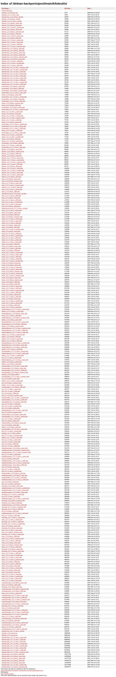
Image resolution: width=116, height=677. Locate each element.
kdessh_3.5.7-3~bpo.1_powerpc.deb (13, 46)
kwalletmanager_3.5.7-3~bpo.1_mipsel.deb (15, 463)
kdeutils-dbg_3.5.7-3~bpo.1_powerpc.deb (15, 652)
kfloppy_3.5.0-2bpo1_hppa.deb (12, 156)
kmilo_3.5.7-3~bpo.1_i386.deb (11, 257)
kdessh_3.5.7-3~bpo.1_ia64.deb (12, 65)
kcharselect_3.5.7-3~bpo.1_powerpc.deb (15, 109)
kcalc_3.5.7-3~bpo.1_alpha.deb (12, 303)
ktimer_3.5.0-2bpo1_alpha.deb (11, 122)
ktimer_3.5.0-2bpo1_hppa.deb (11, 113)
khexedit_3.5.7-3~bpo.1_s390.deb (13, 521)
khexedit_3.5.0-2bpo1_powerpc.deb (13, 500)
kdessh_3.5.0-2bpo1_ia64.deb (11, 38)
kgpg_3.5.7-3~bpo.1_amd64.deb (12, 576)
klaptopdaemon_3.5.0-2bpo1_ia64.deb (14, 402)
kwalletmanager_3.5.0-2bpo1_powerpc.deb (16, 450)
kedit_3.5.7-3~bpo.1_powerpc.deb (13, 229)
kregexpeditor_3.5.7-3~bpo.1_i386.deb (14, 370)
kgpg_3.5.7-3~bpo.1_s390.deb (11, 547)
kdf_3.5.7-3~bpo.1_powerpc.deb (12, 435)
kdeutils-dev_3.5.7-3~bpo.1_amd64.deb (14, 69)
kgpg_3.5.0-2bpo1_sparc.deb (11, 542)
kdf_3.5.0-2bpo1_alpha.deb (10, 467)
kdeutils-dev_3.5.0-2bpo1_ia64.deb (13, 48)
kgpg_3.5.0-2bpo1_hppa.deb (11, 566)
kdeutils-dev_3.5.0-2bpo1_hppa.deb (13, 59)
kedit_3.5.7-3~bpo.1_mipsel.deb (12, 219)
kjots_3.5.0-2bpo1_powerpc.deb (12, 181)
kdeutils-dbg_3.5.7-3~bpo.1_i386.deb (14, 639)
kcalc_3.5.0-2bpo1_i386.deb (11, 282)
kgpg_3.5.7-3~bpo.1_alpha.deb (12, 593)
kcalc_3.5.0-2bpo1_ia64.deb (11, 305)
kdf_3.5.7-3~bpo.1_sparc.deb (11, 439)
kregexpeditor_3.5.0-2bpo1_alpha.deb (14, 414)
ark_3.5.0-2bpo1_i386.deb (10, 393)
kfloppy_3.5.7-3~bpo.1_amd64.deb (13, 170)
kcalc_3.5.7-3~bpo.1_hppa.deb (12, 307)
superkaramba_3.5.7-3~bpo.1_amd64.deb (15, 612)
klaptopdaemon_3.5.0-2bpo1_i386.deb (14, 324)
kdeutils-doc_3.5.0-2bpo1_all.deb (12, 17)
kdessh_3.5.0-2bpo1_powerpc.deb (13, 31)
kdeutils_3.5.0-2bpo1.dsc (10, 13)
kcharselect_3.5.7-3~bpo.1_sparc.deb (14, 92)
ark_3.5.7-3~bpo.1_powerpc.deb (12, 395)
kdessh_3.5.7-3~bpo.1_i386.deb (12, 44)
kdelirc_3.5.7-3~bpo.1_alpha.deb (12, 381)
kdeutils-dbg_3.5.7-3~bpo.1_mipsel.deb (14, 643)
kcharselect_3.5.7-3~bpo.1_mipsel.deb (14, 97)
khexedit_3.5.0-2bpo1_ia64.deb (12, 587)
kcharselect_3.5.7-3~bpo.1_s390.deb (14, 128)
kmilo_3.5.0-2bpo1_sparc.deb (11, 246)
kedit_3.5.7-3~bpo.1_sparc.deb (12, 221)
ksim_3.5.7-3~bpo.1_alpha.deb (12, 578)
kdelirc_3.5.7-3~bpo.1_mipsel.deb (13, 311)
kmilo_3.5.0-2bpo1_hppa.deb (11, 263)
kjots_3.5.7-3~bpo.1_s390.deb (11, 200)
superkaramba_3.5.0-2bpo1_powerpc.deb (15, 589)
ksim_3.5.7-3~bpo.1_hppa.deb (11, 580)
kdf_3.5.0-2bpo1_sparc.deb (10, 420)
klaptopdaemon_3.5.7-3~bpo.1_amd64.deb (15, 343)
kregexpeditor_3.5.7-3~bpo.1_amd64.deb (15, 397)
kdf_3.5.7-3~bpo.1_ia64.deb (11, 515)
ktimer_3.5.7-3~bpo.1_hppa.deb (12, 135)
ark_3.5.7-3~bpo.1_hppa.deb (11, 442)
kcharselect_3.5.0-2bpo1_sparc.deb (13, 86)
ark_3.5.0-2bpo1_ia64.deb (10, 482)
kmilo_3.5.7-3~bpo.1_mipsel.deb (12, 252)
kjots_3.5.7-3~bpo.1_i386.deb (11, 195)
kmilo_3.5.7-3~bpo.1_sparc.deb (12, 254)
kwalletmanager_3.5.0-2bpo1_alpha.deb (15, 492)
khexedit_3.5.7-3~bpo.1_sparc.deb (13, 494)
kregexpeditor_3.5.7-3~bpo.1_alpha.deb (14, 416)
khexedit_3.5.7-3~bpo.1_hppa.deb (13, 534)
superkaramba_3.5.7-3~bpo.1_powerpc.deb (16, 599)
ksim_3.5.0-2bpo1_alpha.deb (11, 570)
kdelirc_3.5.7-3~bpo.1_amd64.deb (13, 355)
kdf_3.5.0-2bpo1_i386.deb (10, 444)
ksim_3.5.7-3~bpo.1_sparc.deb (12, 530)
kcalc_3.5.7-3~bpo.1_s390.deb (12, 288)
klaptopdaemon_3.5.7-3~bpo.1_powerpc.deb (16, 328)
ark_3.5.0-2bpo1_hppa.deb (10, 425)
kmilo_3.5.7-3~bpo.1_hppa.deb (12, 267)
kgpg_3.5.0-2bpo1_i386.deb (11, 561)
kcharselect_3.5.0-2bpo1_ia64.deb (13, 143)
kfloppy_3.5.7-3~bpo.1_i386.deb (12, 164)
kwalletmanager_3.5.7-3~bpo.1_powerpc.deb (16, 452)
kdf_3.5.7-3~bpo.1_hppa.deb (11, 484)
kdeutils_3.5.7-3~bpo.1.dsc (10, 15)
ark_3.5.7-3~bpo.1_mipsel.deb (11, 357)
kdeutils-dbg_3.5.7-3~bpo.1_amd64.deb (14, 646)
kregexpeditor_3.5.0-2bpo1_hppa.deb (14, 423)
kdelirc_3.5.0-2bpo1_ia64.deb (11, 427)
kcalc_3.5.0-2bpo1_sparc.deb (11, 277)
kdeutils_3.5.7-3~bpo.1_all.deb (11, 21)
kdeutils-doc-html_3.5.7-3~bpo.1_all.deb (15, 208)
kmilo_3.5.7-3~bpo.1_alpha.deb (12, 269)
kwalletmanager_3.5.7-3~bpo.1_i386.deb (15, 460)
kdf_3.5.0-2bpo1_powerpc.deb (11, 412)
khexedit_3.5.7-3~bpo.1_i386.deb (12, 509)
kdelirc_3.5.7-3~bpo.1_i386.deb (12, 341)
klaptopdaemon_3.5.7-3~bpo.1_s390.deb (15, 332)
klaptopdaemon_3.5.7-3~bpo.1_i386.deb (15, 330)
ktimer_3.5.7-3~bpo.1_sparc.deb (12, 111)
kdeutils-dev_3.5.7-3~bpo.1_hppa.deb (14, 76)
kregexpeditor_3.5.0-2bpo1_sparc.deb (14, 368)
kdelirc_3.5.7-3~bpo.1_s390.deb (12, 349)
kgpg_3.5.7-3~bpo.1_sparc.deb (12, 557)
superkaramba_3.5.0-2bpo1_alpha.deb (14, 618)
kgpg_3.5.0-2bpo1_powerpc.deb (12, 545)
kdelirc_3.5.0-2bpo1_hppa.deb (11, 364)
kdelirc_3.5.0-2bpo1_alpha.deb (12, 362)
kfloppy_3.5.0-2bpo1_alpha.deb (12, 166)
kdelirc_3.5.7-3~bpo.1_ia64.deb (12, 437)
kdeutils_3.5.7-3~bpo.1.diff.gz (11, 433)
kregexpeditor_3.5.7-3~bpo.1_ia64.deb (14, 477)
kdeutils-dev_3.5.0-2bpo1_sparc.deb (13, 52)
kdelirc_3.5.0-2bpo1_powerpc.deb (13, 326)
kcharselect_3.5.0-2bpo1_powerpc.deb (14, 90)
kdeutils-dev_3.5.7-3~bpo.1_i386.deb (14, 80)
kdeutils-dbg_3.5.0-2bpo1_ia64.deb (13, 660)
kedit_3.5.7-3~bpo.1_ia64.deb (11, 248)
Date (88, 8)
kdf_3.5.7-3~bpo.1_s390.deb (11, 469)
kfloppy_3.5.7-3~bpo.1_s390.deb (12, 168)
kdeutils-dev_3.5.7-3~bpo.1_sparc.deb (14, 78)
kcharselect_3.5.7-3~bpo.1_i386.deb (13, 101)
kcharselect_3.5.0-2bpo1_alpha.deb (13, 107)
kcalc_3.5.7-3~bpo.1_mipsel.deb (12, 273)
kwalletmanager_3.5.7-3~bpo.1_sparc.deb (15, 456)
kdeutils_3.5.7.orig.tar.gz (9, 635)
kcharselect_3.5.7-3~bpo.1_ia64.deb (13, 147)
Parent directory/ (7, 10)
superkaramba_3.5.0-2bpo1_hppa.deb (14, 601)
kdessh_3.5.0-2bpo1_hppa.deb (12, 25)
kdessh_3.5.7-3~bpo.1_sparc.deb (12, 36)
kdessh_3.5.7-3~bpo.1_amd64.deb (13, 63)
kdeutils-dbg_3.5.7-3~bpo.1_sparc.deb (14, 637)
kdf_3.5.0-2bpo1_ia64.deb (10, 511)
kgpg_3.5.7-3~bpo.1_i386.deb (11, 564)
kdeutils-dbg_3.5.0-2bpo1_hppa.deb (13, 662)
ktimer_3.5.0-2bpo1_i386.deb (11, 105)
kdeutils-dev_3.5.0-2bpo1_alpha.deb (13, 55)
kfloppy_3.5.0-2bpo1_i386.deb (11, 153)
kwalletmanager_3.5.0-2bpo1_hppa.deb (14, 475)
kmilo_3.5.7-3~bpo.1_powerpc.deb (13, 275)
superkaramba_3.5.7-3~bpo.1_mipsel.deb (15, 604)
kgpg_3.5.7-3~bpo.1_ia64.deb (11, 627)
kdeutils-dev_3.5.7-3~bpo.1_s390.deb (14, 84)
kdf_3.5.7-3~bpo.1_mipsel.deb (11, 431)
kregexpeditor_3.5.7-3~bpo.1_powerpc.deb (15, 376)
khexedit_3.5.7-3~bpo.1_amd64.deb (13, 524)
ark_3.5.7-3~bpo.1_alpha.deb (11, 418)
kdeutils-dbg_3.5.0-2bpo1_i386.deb (13, 654)
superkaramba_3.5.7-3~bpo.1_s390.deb (15, 610)
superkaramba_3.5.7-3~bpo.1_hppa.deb (15, 614)
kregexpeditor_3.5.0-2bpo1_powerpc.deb (15, 372)
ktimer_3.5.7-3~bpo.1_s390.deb (12, 130)
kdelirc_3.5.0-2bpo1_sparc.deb (12, 320)
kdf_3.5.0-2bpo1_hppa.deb (10, 458)
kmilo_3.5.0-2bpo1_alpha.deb (11, 265)
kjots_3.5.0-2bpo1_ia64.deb (11, 227)
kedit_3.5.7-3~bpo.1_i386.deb (11, 223)
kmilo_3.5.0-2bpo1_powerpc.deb (12, 271)
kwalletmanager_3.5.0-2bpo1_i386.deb (14, 465)
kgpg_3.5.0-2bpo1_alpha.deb (11, 585)
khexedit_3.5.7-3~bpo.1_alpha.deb (13, 551)
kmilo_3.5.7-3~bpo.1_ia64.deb (11, 296)
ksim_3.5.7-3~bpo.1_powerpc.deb (13, 538)
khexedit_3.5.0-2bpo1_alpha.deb (12, 549)
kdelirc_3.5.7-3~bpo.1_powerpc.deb (13, 334)
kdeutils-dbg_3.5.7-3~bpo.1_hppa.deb (14, 648)
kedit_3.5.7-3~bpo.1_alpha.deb (12, 240)
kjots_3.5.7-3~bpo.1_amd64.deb (12, 202)
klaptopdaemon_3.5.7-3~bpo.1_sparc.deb (15, 322)
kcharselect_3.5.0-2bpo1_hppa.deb (13, 99)
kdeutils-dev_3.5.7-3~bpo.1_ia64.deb (14, 71)
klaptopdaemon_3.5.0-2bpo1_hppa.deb (14, 345)
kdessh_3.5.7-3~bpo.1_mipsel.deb (13, 27)
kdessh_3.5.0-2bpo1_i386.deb (11, 34)
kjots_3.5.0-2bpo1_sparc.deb (11, 179)
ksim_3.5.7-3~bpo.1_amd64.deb (12, 555)
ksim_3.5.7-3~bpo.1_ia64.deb (11, 616)
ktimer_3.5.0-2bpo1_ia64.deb (11, 139)
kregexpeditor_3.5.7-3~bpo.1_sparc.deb (14, 366)
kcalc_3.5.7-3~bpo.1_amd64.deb (12, 301)
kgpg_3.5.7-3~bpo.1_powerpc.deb (13, 559)
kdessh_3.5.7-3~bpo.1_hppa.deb (12, 42)
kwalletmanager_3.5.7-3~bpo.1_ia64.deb (15, 513)
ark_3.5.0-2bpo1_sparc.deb (10, 378)
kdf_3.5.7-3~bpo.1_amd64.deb (11, 471)
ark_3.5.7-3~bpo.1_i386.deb (11, 391)
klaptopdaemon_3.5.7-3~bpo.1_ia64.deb (15, 410)
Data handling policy (7, 674)
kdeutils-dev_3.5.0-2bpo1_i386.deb (13, 50)
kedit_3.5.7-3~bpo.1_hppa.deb (11, 242)
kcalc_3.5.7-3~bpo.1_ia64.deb (11, 315)
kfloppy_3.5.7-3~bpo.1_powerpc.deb (13, 162)
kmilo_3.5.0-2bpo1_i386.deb (11, 250)
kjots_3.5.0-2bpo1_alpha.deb (11, 206)
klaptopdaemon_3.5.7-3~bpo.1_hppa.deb (15, 360)
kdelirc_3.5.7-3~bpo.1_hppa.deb (12, 385)
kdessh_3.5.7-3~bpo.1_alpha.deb (12, 40)
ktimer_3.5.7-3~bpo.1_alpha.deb (12, 141)
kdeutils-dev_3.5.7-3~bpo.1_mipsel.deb (14, 82)
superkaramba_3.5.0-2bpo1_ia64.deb (14, 624)
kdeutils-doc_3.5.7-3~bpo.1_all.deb (13, 631)
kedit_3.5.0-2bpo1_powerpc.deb (12, 217)
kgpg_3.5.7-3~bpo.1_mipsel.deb (12, 568)
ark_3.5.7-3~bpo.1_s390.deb (11, 404)
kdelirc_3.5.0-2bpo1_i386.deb (11, 336)
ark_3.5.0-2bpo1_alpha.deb (10, 408)
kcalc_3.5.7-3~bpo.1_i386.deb (11, 292)
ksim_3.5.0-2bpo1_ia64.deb (11, 608)
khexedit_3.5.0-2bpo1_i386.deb (12, 503)
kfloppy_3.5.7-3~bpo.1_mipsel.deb (13, 160)
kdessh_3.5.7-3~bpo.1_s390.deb (12, 61)
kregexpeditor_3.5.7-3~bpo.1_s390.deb (14, 399)
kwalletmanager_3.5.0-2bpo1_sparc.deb (15, 448)
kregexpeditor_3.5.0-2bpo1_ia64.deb (13, 473)
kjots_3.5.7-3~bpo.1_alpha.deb (12, 210)
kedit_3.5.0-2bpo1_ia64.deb (11, 244)
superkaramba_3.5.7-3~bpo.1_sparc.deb (15, 595)
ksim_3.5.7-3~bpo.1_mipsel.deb (12, 519)
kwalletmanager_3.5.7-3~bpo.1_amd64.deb (16, 488)
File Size (67, 8)
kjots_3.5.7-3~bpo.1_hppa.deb (11, 204)
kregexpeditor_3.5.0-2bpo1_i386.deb (13, 387)
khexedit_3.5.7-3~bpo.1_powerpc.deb (14, 507)
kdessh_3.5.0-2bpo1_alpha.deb (12, 29)
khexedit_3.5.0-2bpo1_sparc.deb (12, 486)
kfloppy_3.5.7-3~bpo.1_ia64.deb (12, 187)
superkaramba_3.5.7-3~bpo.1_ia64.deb (14, 629)
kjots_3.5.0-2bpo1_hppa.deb (11, 198)
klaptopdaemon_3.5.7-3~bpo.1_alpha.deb (15, 353)
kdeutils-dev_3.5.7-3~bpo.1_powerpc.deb (15, 67)
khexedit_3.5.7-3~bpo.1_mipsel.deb (13, 517)
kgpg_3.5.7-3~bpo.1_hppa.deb (11, 574)
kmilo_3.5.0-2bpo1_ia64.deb (11, 284)
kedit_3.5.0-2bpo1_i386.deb (11, 214)
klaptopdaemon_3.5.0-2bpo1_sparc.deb (14, 313)
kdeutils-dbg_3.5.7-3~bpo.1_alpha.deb (14, 664)
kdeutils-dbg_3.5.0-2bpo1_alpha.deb (13, 658)
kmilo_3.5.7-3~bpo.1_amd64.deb (12, 261)
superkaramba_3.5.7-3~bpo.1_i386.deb (14, 597)
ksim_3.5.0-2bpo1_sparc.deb (11, 526)
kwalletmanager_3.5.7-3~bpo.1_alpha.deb (15, 498)
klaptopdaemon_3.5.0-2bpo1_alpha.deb (14, 347)
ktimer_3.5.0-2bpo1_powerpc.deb (12, 103)
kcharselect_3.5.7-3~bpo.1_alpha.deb (14, 126)
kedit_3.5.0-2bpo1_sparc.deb (11, 212)
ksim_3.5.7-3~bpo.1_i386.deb (11, 540)
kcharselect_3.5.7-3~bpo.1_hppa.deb (14, 132)
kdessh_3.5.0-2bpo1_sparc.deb (12, 23)
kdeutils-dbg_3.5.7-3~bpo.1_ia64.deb (14, 641)
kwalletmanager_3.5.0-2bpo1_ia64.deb (14, 505)
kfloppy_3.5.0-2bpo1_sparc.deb (12, 149)
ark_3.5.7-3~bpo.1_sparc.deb (11, 389)
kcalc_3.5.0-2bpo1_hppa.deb (11, 298)
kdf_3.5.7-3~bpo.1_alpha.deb (11, 454)
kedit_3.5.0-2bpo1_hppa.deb (11, 231)
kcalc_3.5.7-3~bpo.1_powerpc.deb (13, 290)
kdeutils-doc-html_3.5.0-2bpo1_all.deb (14, 193)
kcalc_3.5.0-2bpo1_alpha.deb (11, 294)
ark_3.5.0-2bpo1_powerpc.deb (11, 383)
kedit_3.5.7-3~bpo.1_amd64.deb (12, 235)
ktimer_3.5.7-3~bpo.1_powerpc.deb (13, 118)
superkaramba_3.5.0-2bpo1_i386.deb (14, 591)
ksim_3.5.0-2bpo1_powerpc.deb (12, 532)
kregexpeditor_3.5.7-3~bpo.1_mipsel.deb (15, 351)
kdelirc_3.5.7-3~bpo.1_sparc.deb (12, 338)
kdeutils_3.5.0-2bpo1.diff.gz (10, 374)
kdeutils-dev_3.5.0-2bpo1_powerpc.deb (14, 57)
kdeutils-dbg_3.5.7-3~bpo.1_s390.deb (14, 650)
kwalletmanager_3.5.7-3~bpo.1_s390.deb (15, 479)
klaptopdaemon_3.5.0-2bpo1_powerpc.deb (15, 317)
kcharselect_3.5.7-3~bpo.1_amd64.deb (14, 124)
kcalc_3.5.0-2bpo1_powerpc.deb (12, 280)
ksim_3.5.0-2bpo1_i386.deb (11, 536)
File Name (5, 8)
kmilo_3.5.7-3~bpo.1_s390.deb (12, 259)
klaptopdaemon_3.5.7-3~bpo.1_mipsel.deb (15, 309)
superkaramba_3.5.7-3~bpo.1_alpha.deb (15, 622)
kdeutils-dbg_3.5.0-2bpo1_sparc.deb (13, 656)
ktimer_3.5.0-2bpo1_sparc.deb (11, 95)
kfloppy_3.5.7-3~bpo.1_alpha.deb (12, 174)
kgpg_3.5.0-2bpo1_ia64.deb (11, 620)
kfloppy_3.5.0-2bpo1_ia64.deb (11, 177)
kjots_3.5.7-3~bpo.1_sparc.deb (12, 183)
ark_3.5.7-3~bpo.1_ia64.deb (11, 496)
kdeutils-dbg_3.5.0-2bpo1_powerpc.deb (14, 667)
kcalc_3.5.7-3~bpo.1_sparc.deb (12, 286)
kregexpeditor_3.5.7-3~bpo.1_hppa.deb (14, 429)
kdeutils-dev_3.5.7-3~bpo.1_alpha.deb (14, 73)
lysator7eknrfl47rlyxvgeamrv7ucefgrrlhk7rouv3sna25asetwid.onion (22, 670)
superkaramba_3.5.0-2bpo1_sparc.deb (14, 582)
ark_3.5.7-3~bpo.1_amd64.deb (12, 406)
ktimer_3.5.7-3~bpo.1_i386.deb (12, 120)
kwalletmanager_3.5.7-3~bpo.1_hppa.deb (15, 490)
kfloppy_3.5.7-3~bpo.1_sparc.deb (12, 158)
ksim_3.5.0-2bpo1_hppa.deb (11, 572)
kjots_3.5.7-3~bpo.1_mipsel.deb (12, 189)
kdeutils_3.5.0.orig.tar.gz (9, 633)
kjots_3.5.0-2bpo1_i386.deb (11, 191)
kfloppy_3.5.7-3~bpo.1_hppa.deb (12, 172)
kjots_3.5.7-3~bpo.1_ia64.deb (11, 238)
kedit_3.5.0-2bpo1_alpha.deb (11, 225)
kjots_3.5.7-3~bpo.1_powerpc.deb (13, 185)
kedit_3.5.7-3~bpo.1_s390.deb (11, 233)
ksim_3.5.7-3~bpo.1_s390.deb (11, 553)
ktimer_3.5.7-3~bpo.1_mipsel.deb (12, 116)
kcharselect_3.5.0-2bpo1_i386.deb (13, 88)
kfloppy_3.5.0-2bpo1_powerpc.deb (13, 151)
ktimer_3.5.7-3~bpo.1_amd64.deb (13, 137)
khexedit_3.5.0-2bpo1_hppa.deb (12, 528)
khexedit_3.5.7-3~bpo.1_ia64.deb (12, 606)
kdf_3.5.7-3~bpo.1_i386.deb (11, 446)
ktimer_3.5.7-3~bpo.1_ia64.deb (12, 145)
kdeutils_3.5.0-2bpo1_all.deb (11, 19)
